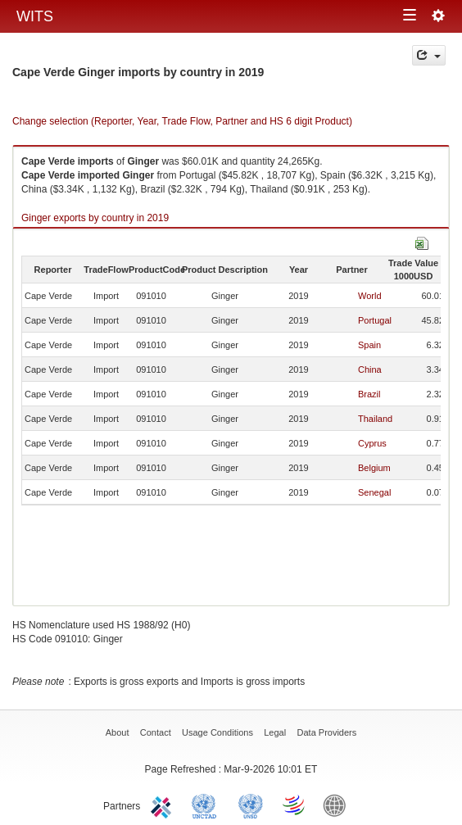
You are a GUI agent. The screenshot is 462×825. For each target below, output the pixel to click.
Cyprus (372, 443)
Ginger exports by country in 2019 (95, 218)
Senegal (374, 492)
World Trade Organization (295, 804)
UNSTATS (250, 804)
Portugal (375, 320)
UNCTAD (207, 804)
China (370, 369)
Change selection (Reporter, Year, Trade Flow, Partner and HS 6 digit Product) (182, 121)
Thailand (375, 419)
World (370, 296)
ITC (163, 804)
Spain (369, 345)
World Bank (338, 804)
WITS (34, 16)
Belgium (374, 468)
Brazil (369, 394)
